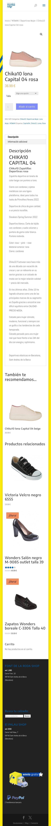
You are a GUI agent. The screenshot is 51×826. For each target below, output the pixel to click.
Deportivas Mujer (27, 20)
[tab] (25, 137)
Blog (26, 823)
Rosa (44, 123)
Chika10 (23, 119)
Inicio (7, 20)
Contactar (34, 823)
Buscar (27, 716)
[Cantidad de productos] (9, 107)
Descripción (13, 136)
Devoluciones (17, 823)
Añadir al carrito (27, 106)
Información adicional (17, 141)
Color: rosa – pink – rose (20, 242)
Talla (8, 96)
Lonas (39, 123)
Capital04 (26, 123)
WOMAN (15, 20)
